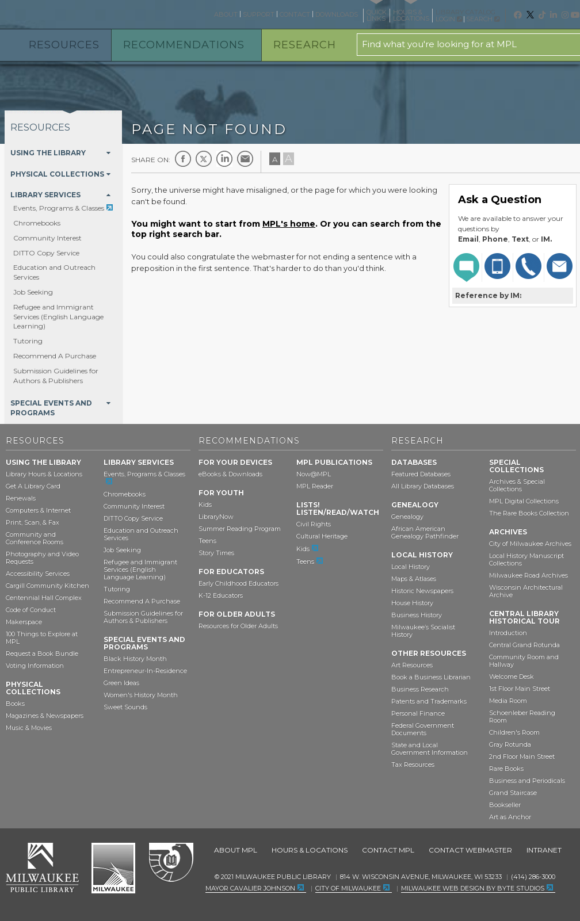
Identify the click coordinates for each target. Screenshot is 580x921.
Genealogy (407, 517)
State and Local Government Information (429, 748)
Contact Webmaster (470, 850)
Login (449, 19)
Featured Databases (421, 474)
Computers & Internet (38, 510)
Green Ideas (121, 683)
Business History (416, 615)
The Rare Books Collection (529, 513)
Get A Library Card (33, 486)
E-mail (245, 159)
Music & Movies (29, 728)
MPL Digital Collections (524, 501)
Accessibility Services (38, 574)
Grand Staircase (513, 793)
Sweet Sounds (125, 707)
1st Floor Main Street (519, 689)
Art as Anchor (510, 817)
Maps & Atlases (413, 579)
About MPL (235, 850)
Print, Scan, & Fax (32, 522)
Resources (64, 45)
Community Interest (47, 238)
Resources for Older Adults (238, 626)
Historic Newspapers (422, 591)
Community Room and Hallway (524, 660)
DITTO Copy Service (46, 253)
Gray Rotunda (510, 744)
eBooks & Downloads (230, 474)
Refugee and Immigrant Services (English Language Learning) (58, 317)
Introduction (508, 633)
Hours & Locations (310, 850)
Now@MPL (313, 474)
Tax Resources (412, 765)
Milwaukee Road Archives (528, 575)
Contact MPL (388, 850)
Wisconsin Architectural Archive (526, 591)
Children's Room (514, 732)
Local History (410, 567)
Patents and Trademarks (429, 701)
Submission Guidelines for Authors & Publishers (55, 375)
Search (482, 19)
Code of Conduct (31, 610)
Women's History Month (141, 695)
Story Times (216, 553)
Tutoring (28, 341)
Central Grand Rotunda (524, 645)
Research (304, 45)
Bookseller (505, 805)
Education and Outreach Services (141, 534)
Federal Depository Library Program (170, 863)
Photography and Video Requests (42, 557)
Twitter (204, 159)
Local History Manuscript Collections (526, 559)
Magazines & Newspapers (44, 716)
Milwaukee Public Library (53, 13)
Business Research (420, 689)
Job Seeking (33, 292)
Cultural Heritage (322, 536)
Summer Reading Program (240, 529)
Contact (295, 14)
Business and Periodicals (527, 781)
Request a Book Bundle (42, 653)
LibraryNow (216, 517)
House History (412, 603)
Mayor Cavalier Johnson (250, 888)
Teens (207, 541)
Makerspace (24, 622)
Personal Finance (418, 713)
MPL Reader (314, 486)
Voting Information (35, 666)
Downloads (336, 14)
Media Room (508, 701)
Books (15, 704)
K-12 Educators (221, 595)
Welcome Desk (511, 676)
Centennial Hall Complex (44, 598)
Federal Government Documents (422, 729)
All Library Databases (422, 486)
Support (258, 14)
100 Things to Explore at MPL (42, 637)
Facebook (183, 159)
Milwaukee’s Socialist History (423, 631)
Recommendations (184, 45)
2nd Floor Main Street (522, 756)
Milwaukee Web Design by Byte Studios (472, 888)
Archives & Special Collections (517, 485)
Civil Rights (313, 524)
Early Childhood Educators (238, 583)
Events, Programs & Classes (58, 208)
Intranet (544, 850)
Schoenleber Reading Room (522, 716)
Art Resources (412, 665)
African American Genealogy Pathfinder (425, 532)
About (226, 14)
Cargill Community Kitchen (47, 586)
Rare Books (506, 769)
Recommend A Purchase (54, 355)
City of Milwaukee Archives (530, 544)
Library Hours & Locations (44, 474)
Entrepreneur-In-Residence (145, 671)
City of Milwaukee (113, 868)
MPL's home (288, 224)
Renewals (21, 498)
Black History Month (135, 659)
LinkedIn (224, 159)
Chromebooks (36, 223)
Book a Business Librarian (431, 677)
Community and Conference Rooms (34, 538)
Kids (205, 504)
